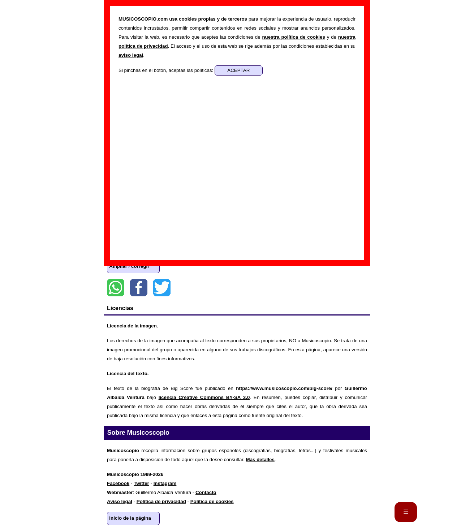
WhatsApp (115, 287)
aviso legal (130, 55)
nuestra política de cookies (293, 37)
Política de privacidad (161, 501)
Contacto (205, 492)
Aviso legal (119, 501)
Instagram (165, 483)
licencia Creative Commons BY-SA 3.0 (204, 397)
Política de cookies (212, 501)
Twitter (162, 287)
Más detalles (260, 459)
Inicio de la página (130, 518)
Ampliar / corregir (129, 266)
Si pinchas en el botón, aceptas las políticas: (166, 70)
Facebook (138, 287)
